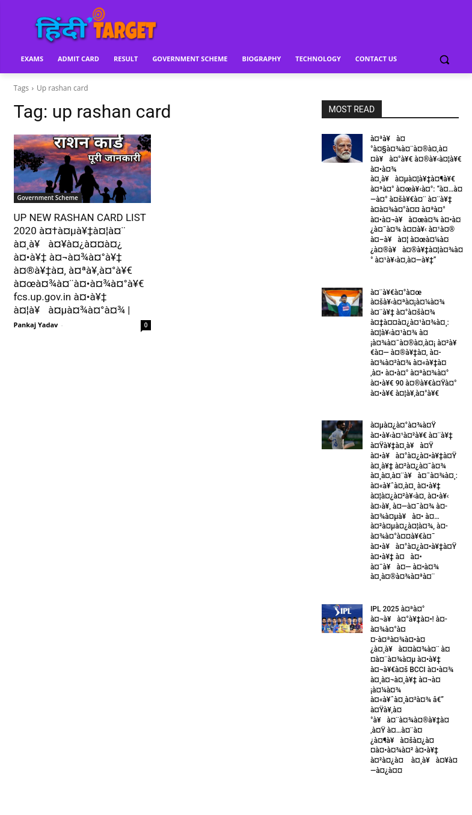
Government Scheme (47, 197)
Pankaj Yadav (36, 324)
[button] (445, 59)
